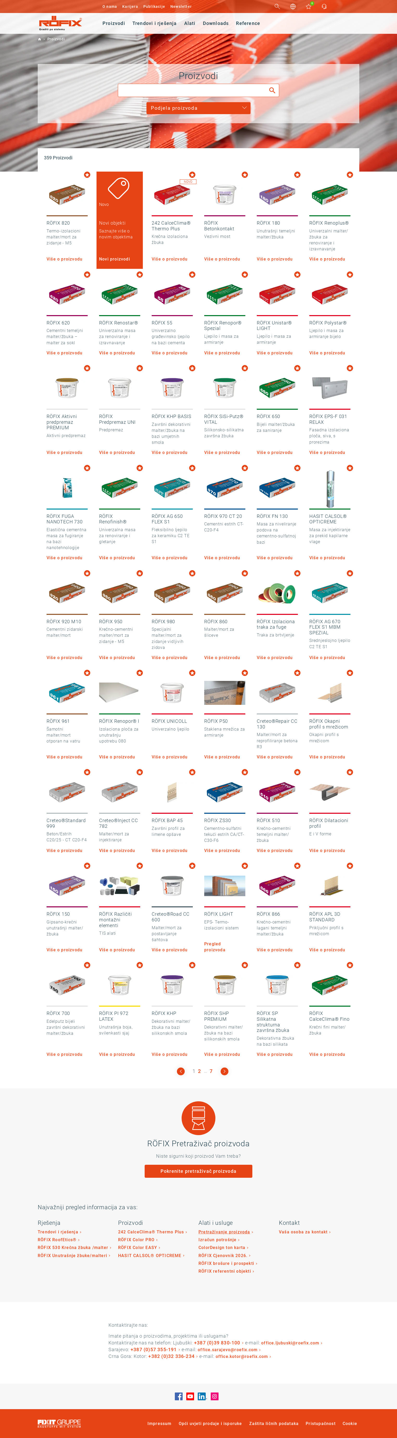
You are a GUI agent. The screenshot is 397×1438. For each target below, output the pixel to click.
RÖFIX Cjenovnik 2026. (222, 1255)
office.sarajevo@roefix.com (228, 1349)
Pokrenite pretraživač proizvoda (198, 1171)
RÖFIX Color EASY (137, 1247)
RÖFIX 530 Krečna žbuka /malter (73, 1247)
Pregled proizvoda (215, 946)
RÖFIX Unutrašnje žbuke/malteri (72, 1255)
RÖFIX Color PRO (136, 1239)
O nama (110, 6)
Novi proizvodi (114, 259)
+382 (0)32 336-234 (171, 1356)
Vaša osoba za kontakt (303, 1231)
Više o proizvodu (64, 259)
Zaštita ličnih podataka (274, 1423)
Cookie (350, 1423)
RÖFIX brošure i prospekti (226, 1263)
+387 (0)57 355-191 (154, 1349)
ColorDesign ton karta (221, 1247)
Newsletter (181, 6)
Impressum (160, 1423)
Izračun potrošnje (217, 1239)
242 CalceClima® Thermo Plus (151, 1231)
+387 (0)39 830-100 (217, 1342)
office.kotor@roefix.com (242, 1356)
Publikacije (154, 6)
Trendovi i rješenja (58, 1231)
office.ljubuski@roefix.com (290, 1343)
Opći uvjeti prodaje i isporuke (210, 1423)
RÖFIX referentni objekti (224, 1271)
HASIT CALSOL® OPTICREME (150, 1255)
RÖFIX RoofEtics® (57, 1239)
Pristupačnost (321, 1423)
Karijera (130, 6)
